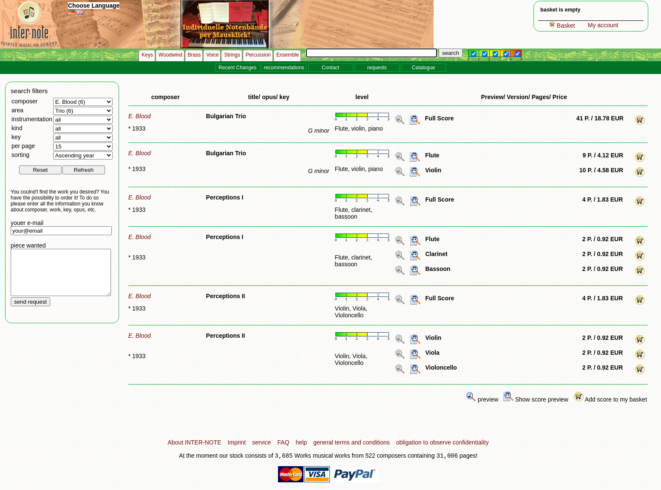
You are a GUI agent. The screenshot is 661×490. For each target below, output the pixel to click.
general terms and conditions (351, 442)
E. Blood (139, 116)
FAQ (283, 442)
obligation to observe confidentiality (442, 442)
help (301, 442)
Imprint (236, 442)
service (261, 442)
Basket (562, 25)
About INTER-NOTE (194, 442)
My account (603, 25)
